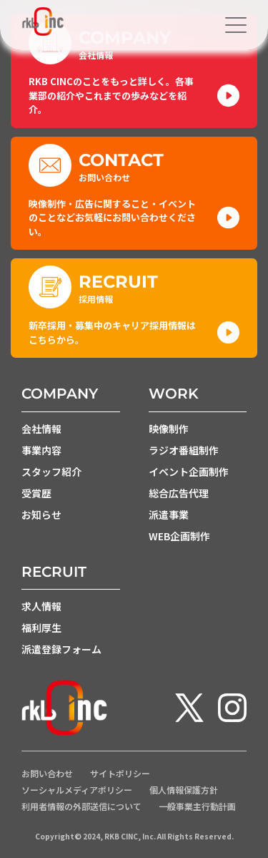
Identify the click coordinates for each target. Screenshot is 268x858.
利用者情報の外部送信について (81, 806)
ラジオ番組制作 (184, 450)
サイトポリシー (120, 773)
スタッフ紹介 (51, 472)
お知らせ (41, 515)
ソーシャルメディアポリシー (76, 790)
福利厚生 (41, 628)
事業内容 (41, 450)
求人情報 (41, 606)
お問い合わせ (47, 773)
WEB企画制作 (179, 536)
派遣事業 (169, 515)
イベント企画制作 (189, 472)
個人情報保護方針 (183, 790)
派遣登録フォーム (61, 649)
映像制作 (169, 429)
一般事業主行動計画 (197, 806)
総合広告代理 (179, 493)
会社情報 (41, 429)
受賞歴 (36, 493)
